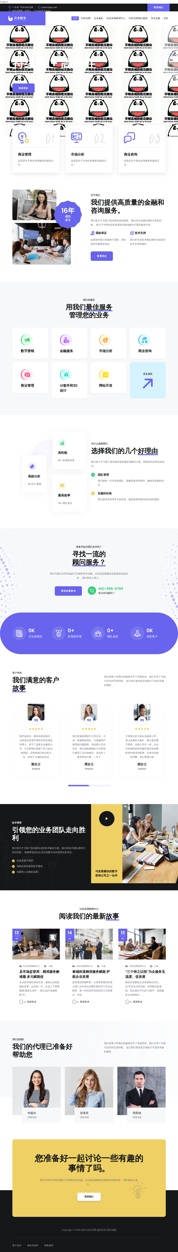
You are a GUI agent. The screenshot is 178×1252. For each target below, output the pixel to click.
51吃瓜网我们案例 (138, 18)
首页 (75, 18)
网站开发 (105, 385)
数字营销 (27, 351)
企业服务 (98, 18)
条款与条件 (32, 1245)
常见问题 (155, 18)
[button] (78, 785)
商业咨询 (130, 154)
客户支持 (16, 1245)
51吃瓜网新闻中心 (116, 18)
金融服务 (66, 351)
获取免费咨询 (68, 591)
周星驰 (137, 1113)
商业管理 (24, 154)
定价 (166, 18)
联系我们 (158, 7)
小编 (50, 966)
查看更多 (102, 256)
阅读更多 (23, 88)
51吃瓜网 (86, 18)
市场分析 (77, 154)
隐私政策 (48, 1245)
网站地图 (111, 1230)
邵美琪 (84, 1113)
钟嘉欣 (32, 1113)
